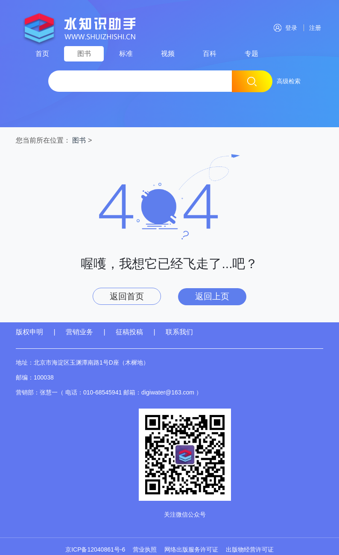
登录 (285, 27)
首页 (42, 53)
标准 (126, 53)
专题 (251, 53)
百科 (209, 53)
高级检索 (289, 81)
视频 (168, 53)
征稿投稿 (130, 332)
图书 (84, 53)
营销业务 (79, 332)
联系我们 (179, 332)
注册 (313, 27)
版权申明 (29, 332)
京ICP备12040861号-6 (95, 549)
